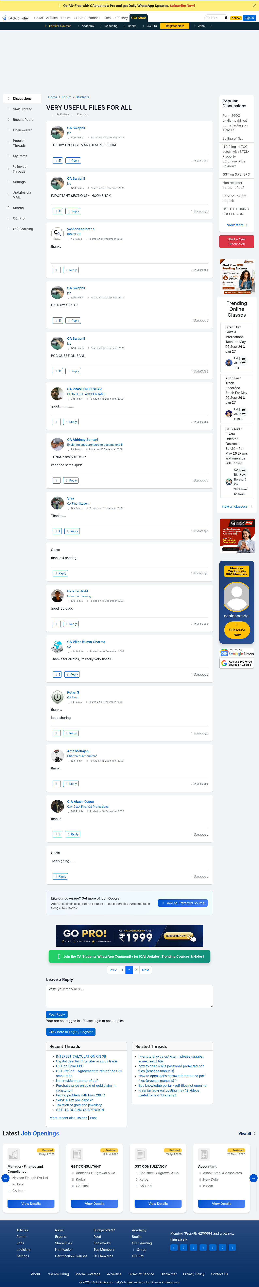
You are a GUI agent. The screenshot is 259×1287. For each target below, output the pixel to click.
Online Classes (236, 309)
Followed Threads (16, 168)
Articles (22, 1230)
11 (57, 160)
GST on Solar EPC (69, 1066)
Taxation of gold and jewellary (79, 1105)
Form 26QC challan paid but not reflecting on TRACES (235, 123)
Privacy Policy (194, 1274)
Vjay (70, 498)
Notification (64, 1250)
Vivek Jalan (175, 26)
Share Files (63, 1243)
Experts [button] (79, 18)
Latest (30, 1133)
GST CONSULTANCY (154, 1166)
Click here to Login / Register (71, 1032)
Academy (85, 26)
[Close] (254, 5)
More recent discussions (68, 1118)
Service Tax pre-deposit (74, 1100)
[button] (225, 18)
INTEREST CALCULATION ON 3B (81, 1056)
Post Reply (57, 1014)
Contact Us (219, 1274)
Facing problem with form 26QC (80, 1095)
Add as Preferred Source (183, 903)
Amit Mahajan (78, 751)
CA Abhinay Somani (82, 440)
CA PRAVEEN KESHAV (84, 389)
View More (237, 225)
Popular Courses (57, 26)
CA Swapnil (76, 128)
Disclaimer (169, 1274)
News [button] (38, 18)
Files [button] (107, 18)
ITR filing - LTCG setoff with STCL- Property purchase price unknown (236, 156)
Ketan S (73, 692)
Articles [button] (52, 18)
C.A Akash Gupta (80, 802)
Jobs (199, 26)
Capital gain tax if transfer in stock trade (86, 1061)
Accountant (210, 1166)
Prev (113, 970)
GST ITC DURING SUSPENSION (80, 1110)
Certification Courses (71, 1256)
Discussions (19, 99)
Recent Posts (19, 120)
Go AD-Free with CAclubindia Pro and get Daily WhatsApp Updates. (126, 6)
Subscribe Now (237, 630)
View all (248, 1133)
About (35, 1274)
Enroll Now (242, 361)
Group (139, 1250)
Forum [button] (66, 18)
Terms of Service (141, 1274)
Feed (97, 1237)
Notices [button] (94, 18)
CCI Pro (149, 26)
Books (129, 26)
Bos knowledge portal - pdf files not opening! (172, 1085)
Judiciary (24, 1250)
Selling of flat (233, 138)
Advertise (114, 1274)
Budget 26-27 (104, 1230)
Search (15, 208)
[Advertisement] (129, 60)
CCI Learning (19, 229)
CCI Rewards (103, 1256)
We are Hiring (58, 1274)
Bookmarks (102, 1243)
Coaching (109, 26)
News (59, 1230)
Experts (61, 1237)
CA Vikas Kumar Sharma (86, 642)
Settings (16, 182)
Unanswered (19, 130)
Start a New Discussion (237, 241)
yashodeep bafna (80, 229)
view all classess (237, 506)
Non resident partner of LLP (77, 1081)
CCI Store (138, 18)
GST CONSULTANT (89, 1166)
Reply (73, 160)
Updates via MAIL (18, 194)
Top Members (104, 1250)
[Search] (214, 17)
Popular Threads (16, 143)
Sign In (249, 18)
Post (93, 1118)
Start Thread (19, 109)
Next (145, 970)
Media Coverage (88, 1274)
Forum (21, 1237)
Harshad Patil (77, 591)
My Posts (16, 156)
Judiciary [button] (121, 18)
